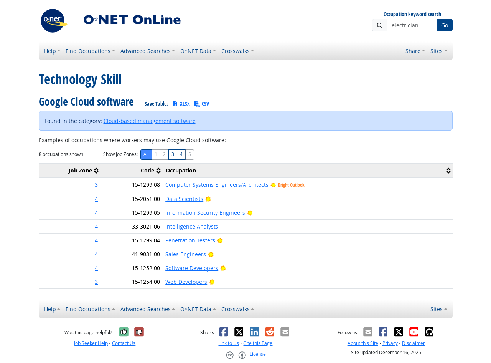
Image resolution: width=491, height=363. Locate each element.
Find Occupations (88, 51)
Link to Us (228, 343)
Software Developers (191, 268)
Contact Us (123, 343)
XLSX (181, 103)
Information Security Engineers (205, 212)
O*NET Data (195, 51)
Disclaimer (413, 343)
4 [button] (96, 198)
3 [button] (96, 184)
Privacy (390, 343)
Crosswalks (235, 51)
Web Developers (186, 281)
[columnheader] (70, 171)
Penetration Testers (190, 240)
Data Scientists (184, 198)
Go (444, 25)
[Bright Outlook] (208, 198)
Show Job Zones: (120, 154)
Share (412, 51)
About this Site (363, 343)
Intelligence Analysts (191, 226)
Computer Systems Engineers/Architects (217, 184)
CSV (201, 103)
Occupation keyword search (412, 14)
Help (50, 51)
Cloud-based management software (150, 120)
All (146, 154)
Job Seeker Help (91, 343)
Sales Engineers (185, 254)
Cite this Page (257, 343)
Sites (436, 51)
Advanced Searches (145, 51)
